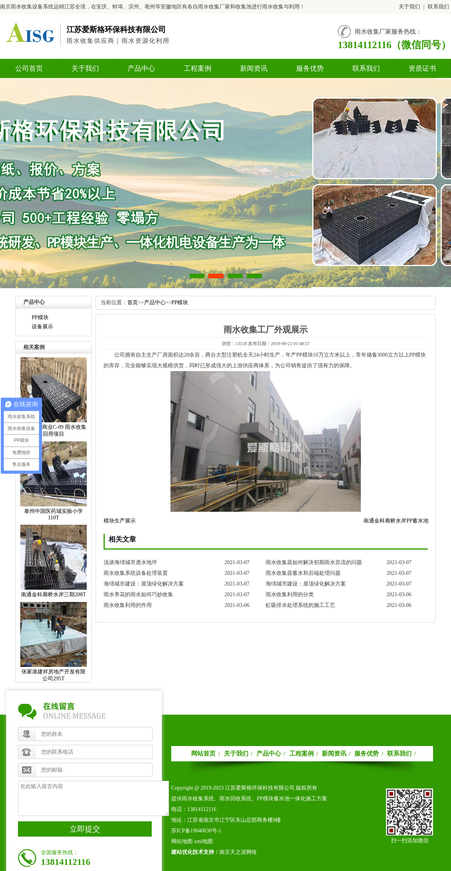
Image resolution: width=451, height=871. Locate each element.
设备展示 (42, 326)
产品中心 (141, 68)
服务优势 (310, 68)
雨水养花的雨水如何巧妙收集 (138, 594)
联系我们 (438, 7)
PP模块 (40, 317)
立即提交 (85, 829)
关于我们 (409, 7)
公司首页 (29, 68)
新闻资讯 (254, 68)
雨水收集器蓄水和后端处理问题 (303, 573)
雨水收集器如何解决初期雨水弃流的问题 (314, 562)
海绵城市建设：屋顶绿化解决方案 (144, 584)
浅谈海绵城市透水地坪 (130, 562)
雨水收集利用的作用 (128, 605)
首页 (132, 302)
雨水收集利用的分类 (290, 594)
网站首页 (203, 753)
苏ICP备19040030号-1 (196, 831)
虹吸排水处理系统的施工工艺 (300, 605)
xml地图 (203, 841)
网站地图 (182, 841)
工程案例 (197, 68)
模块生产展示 (120, 521)
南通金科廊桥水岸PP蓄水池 (395, 521)
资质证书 (422, 68)
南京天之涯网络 (238, 852)
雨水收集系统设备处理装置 (136, 573)
